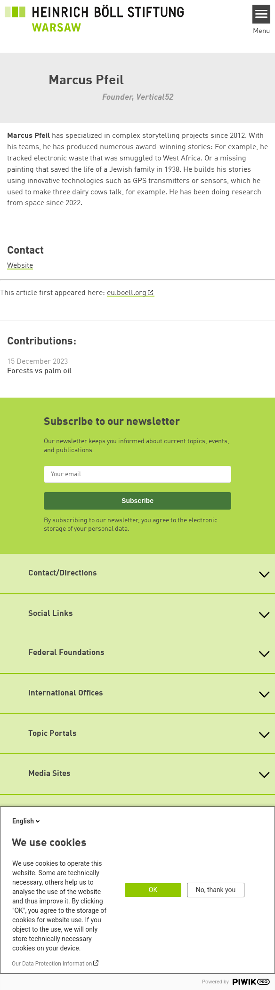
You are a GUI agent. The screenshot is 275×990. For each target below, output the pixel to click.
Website (20, 266)
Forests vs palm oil (39, 371)
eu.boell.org (126, 293)
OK (153, 890)
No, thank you (216, 890)
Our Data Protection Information (52, 963)
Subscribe (137, 500)
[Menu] (261, 14)
